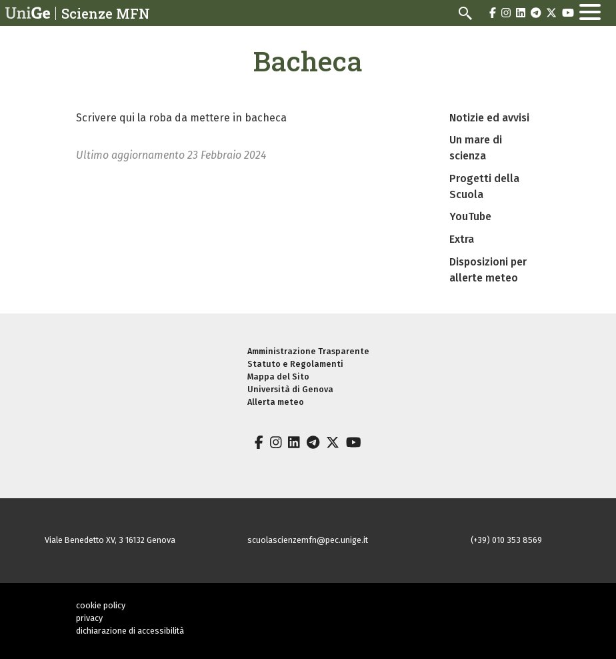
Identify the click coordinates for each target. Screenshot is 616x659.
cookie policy (100, 605)
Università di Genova (290, 389)
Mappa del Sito (278, 377)
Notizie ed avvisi (489, 117)
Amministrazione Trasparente (308, 351)
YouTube (470, 216)
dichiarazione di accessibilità (130, 631)
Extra (461, 239)
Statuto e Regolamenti (295, 364)
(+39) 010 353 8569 (506, 540)
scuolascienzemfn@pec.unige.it (307, 540)
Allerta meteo (275, 402)
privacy (89, 618)
